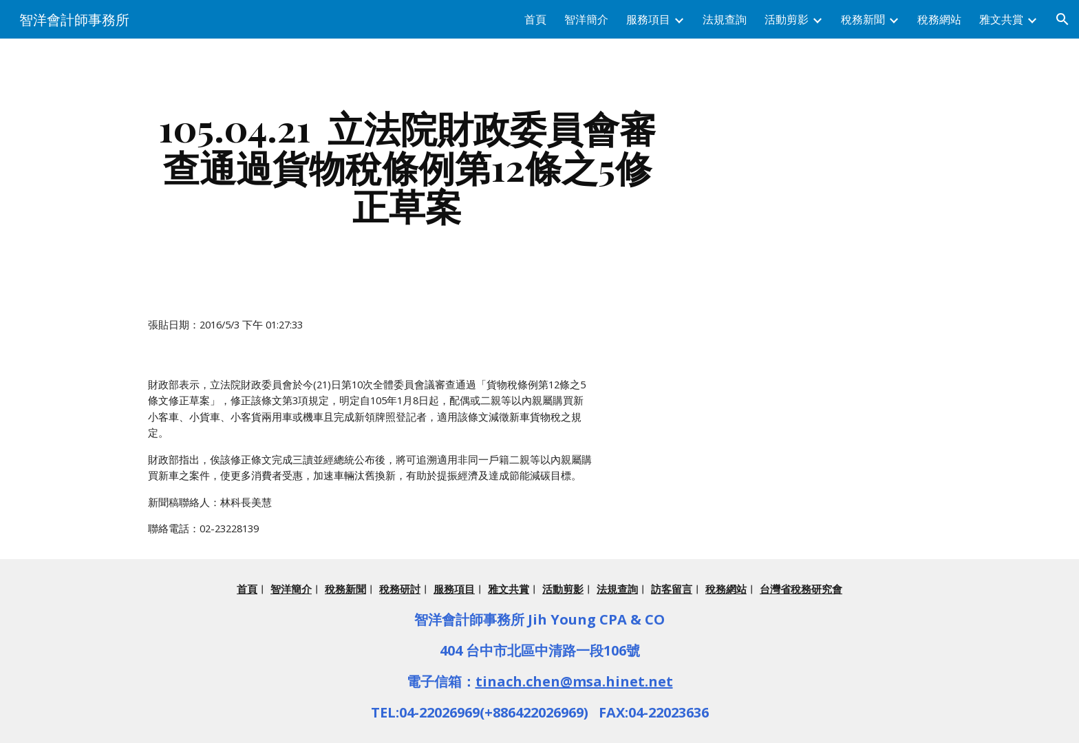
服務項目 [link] (648, 19)
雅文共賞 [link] (1001, 19)
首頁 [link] (535, 19)
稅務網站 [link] (939, 19)
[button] (1062, 19)
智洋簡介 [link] (586, 19)
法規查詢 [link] (725, 19)
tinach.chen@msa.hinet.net (574, 681)
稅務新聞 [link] (863, 19)
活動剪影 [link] (787, 19)
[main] (407, 167)
